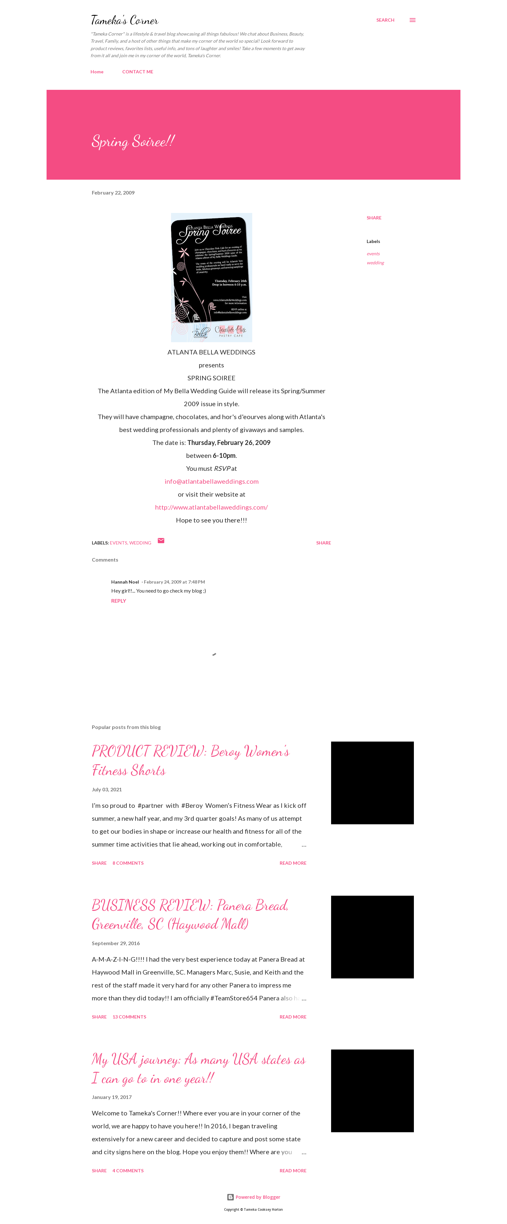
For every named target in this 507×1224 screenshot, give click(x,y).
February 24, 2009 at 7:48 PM (174, 582)
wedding (375, 262)
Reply (118, 600)
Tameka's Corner (124, 20)
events (373, 253)
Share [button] (374, 217)
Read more (293, 863)
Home (97, 71)
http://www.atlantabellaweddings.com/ (211, 507)
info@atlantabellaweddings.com (212, 481)
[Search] (385, 20)
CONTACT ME (137, 71)
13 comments (129, 1016)
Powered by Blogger (253, 1197)
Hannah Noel (125, 582)
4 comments (128, 1170)
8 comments (128, 863)
